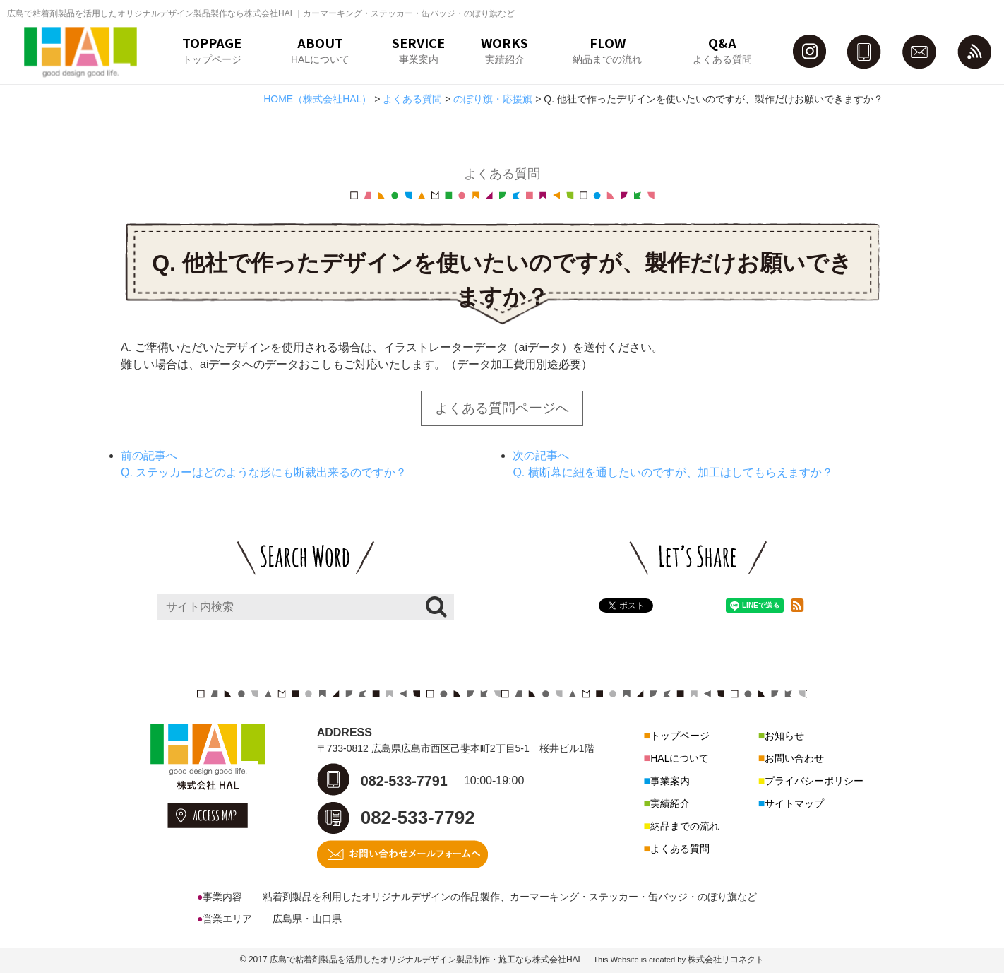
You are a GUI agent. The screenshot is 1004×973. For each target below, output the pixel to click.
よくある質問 (680, 848)
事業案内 (670, 780)
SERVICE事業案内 (418, 49)
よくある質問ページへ (502, 408)
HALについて (679, 758)
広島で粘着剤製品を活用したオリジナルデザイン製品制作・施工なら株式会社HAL (426, 960)
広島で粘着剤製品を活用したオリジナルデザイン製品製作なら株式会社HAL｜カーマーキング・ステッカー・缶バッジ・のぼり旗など (261, 13)
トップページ (680, 735)
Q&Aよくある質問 (722, 49)
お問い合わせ (794, 758)
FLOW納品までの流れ (607, 49)
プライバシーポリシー (814, 780)
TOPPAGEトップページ (211, 49)
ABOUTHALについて (320, 49)
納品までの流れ (684, 826)
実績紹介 (670, 803)
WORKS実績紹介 (504, 49)
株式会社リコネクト (726, 960)
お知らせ (784, 735)
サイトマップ (794, 803)
